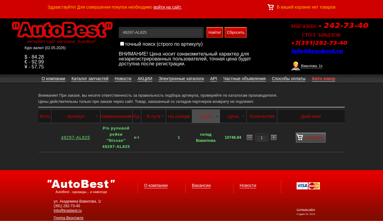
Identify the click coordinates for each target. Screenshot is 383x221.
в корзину (310, 137)
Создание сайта (306, 209)
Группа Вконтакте (69, 218)
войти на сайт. (168, 7)
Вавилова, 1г (311, 66)
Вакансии (201, 185)
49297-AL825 (75, 137)
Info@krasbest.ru (68, 210)
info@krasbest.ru (317, 51)
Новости (248, 185)
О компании (156, 185)
